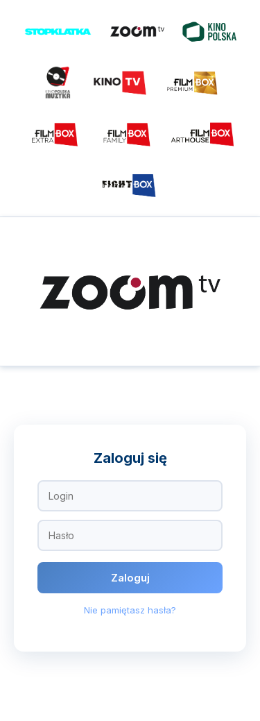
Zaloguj (130, 577)
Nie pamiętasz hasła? (130, 610)
